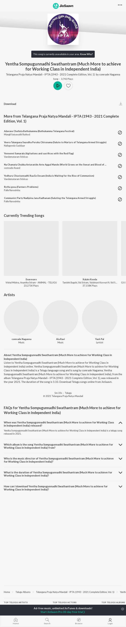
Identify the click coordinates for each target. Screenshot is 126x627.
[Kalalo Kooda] (89, 248)
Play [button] (57, 85)
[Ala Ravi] (60, 318)
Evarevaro (31, 279)
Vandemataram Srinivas (16, 156)
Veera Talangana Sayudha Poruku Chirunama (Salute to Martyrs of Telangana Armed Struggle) (55, 142)
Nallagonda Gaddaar (14, 145)
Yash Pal (99, 339)
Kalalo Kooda (90, 279)
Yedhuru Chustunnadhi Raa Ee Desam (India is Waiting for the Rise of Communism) (49, 175)
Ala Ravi (60, 339)
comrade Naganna (109, 74)
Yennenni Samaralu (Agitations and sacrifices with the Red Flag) (39, 153)
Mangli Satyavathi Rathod (17, 134)
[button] (68, 85)
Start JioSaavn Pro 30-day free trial (63, 611)
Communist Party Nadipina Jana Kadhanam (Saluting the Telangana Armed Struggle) (50, 198)
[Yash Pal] (99, 318)
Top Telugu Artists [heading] (16, 602)
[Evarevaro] (31, 248)
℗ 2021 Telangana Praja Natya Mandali (63, 396)
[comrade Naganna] (21, 318)
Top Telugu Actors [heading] (65, 602)
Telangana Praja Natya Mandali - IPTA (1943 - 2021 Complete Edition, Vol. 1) (50, 74)
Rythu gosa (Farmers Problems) (21, 186)
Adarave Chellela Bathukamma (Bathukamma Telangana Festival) (39, 131)
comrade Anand (12, 168)
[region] (63, 592)
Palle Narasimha (12, 190)
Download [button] (10, 103)
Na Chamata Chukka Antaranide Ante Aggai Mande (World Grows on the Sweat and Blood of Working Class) (62, 164)
